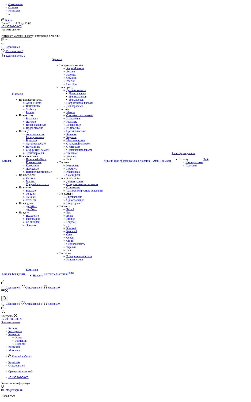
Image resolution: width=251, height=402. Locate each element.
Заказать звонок (10, 322)
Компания (21, 340)
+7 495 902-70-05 (11, 26)
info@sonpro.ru (13, 389)
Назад (18, 337)
